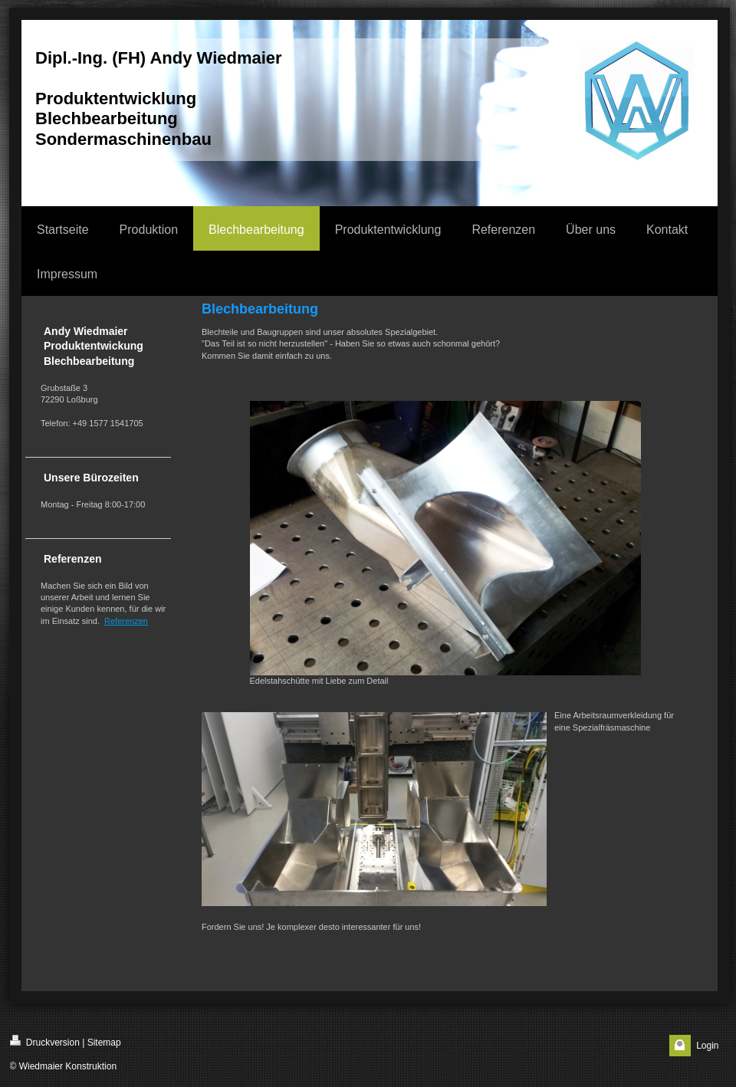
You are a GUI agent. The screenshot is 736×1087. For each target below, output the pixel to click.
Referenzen (126, 621)
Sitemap (104, 1042)
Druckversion (45, 1041)
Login (707, 1045)
